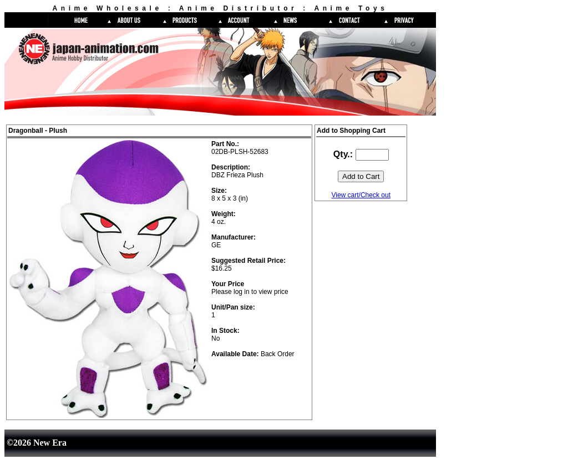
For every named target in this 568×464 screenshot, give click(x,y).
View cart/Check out (360, 195)
